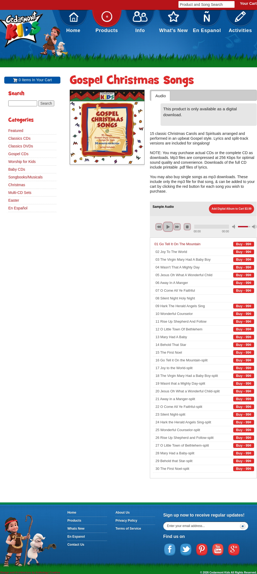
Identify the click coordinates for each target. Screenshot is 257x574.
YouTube (218, 549)
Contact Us (75, 544)
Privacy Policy (126, 520)
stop (187, 227)
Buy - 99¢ (243, 244)
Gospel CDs (18, 154)
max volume (254, 227)
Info (140, 22)
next (177, 227)
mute (234, 227)
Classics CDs (19, 138)
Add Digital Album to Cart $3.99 (231, 208)
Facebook (170, 549)
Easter (13, 200)
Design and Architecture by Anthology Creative (30, 572)
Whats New (75, 528)
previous (159, 227)
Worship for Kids (22, 161)
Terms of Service (128, 528)
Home (73, 22)
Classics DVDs (20, 146)
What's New (173, 22)
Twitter (186, 549)
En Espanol (207, 22)
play (168, 226)
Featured (15, 130)
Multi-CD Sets (19, 192)
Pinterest (202, 549)
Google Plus (234, 549)
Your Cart (248, 3)
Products (107, 22)
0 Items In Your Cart (35, 80)
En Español (18, 208)
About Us (122, 512)
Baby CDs (16, 169)
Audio (160, 95)
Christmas (16, 185)
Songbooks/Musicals (25, 177)
